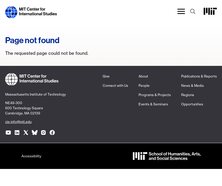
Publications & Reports (199, 76)
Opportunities (192, 104)
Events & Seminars (153, 104)
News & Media (192, 85)
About (143, 76)
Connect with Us (115, 85)
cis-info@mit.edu (18, 122)
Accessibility (31, 156)
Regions (187, 95)
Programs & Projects (155, 95)
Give (106, 76)
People (144, 85)
